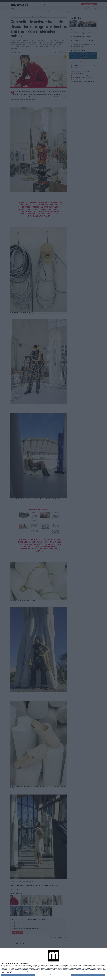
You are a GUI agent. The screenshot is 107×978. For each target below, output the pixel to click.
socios (11, 965)
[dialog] (53, 963)
